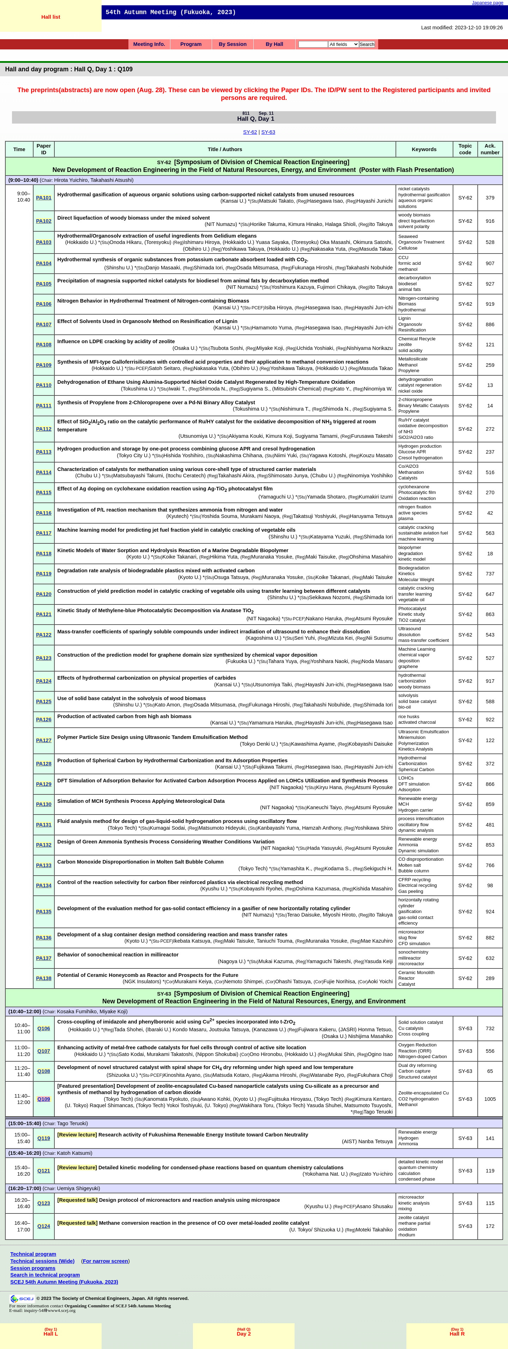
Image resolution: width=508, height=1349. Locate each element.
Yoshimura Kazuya (292, 287)
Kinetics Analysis (415, 749)
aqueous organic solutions (415, 203)
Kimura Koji (279, 436)
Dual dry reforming (417, 1065)
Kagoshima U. (263, 638)
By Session (233, 44)
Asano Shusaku (375, 1206)
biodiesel (407, 283)
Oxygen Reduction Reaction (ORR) (417, 1047)
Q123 (43, 1203)
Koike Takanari (179, 557)
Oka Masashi (335, 242)
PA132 (44, 845)
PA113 (44, 452)
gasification (410, 911)
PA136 (44, 938)
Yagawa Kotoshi (327, 455)
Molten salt (409, 865)
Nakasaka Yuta (328, 249)
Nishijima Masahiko (370, 1036)
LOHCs (405, 778)
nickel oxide (410, 391)
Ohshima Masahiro (371, 557)
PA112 (44, 429)
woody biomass (414, 214)
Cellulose (407, 248)
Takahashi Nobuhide (369, 267)
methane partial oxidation (414, 1226)
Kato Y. (342, 389)
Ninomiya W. (378, 389)
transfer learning (415, 594)
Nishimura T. (294, 409)
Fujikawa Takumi (273, 767)
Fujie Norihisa (339, 981)
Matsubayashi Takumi (138, 475)
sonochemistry (413, 952)
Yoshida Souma (219, 516)
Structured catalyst (417, 1077)
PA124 (44, 681)
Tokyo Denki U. (259, 744)
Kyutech (177, 516)
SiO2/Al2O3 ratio (415, 437)
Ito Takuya (381, 224)
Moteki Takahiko (374, 1229)
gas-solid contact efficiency (415, 920)
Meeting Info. (149, 44)
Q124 (43, 1226)
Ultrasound (409, 628)
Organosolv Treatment (421, 242)
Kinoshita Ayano (181, 1075)
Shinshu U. (118, 267)
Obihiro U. (196, 249)
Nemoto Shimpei (243, 981)
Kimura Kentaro (373, 1099)
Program (190, 44)
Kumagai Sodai (167, 828)
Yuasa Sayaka (272, 242)
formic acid (409, 263)
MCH (403, 804)
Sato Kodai (131, 1054)
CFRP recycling (414, 879)
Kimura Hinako (305, 224)
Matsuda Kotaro (230, 1075)
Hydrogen (408, 1138)
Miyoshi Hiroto (339, 915)
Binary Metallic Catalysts (423, 405)
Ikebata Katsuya (191, 941)
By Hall (274, 44)
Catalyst (406, 984)
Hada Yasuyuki (324, 848)
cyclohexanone (413, 486)
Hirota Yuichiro (70, 180)
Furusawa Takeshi (372, 436)
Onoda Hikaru (125, 242)
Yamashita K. (295, 868)
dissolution (409, 634)
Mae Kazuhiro (377, 941)
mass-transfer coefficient (423, 640)
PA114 (44, 472)
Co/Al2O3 (408, 466)
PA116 (44, 513)
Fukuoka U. (240, 661)
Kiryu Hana (329, 787)
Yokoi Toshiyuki (184, 1105)
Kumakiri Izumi (376, 497)
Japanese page (487, 2)
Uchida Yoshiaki (315, 348)
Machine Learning (416, 649)
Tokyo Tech (122, 828)
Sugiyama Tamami (316, 436)
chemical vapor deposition (414, 657)
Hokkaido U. (81, 242)
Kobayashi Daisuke (371, 744)
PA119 (44, 574)
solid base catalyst (417, 701)
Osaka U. (185, 348)
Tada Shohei (128, 1029)
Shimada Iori (208, 267)
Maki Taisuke (320, 557)
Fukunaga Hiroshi (312, 267)
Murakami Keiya (193, 981)
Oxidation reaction (417, 498)
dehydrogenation (415, 379)
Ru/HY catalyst (413, 420)
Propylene (408, 370)
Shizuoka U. (122, 1075)
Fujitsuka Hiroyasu (289, 1099)
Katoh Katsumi (74, 1153)
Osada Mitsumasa (257, 267)
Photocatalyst (412, 608)
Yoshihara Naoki (329, 661)
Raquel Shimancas (111, 1105)
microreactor (411, 932)
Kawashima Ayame (313, 744)
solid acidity (410, 350)
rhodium (406, 1234)
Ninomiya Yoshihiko (370, 475)
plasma (405, 518)
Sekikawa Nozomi (329, 597)
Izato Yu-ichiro (376, 1174)
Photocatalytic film (417, 492)
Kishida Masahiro (373, 888)
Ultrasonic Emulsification (423, 731)
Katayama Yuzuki (330, 536)
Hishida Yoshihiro (183, 455)
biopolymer (409, 547)
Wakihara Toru (256, 1105)
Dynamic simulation (418, 850)
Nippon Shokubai (217, 1054)
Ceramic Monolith (416, 972)
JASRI (347, 1029)
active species (413, 512)
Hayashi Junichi (375, 201)
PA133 (44, 865)
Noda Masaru (377, 661)
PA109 (44, 365)
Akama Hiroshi (279, 1075)
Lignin (404, 318)
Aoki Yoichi (380, 981)
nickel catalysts (414, 188)
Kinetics (406, 573)
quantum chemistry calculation (417, 1170)
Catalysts (407, 477)
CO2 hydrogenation (418, 1099)
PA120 (44, 594)
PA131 (44, 825)
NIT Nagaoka (263, 618)
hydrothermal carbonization (412, 678)
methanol (407, 269)
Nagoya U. (231, 961)
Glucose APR (412, 451)
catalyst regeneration (419, 385)
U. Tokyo (77, 1105)
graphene (408, 666)
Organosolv (410, 324)
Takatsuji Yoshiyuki (314, 516)
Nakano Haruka (324, 618)
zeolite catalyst (413, 1217)
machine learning (416, 539)
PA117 (44, 533)
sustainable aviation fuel (423, 533)
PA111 (44, 405)
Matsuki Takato (276, 201)
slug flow (407, 937)
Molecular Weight (416, 579)
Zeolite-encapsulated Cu (423, 1093)
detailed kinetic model (420, 1161)
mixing (405, 1208)
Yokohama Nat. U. (325, 1174)
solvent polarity (413, 226)
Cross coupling (413, 1034)
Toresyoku (158, 242)
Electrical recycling (417, 885)
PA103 (44, 242)
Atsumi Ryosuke (374, 618)
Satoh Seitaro (164, 368)
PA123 (44, 658)
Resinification (412, 330)
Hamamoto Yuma (272, 327)
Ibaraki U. (158, 1029)
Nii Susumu (379, 638)
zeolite (405, 344)
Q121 (43, 1171)
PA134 (44, 885)
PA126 (44, 719)
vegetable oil (411, 599)
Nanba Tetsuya (375, 1141)
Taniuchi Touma (274, 941)
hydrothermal (411, 309)
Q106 (43, 1028)
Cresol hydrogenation (420, 457)
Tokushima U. (138, 389)
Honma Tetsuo (374, 1029)
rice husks (408, 716)
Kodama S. (337, 868)
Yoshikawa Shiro (374, 828)
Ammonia (408, 844)
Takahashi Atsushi (111, 180)
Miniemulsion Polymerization (413, 740)
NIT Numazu (220, 224)
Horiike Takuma (267, 224)
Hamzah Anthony (321, 828)
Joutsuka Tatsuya (229, 1029)
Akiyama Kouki (246, 436)
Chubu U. (88, 475)
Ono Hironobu (265, 1054)
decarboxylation (414, 277)
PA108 (44, 344)
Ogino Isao (380, 1054)
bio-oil (404, 707)
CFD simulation (414, 943)
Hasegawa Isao (325, 201)
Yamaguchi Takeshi (328, 961)
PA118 (44, 553)
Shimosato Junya (287, 475)
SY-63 (268, 132)
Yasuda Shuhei (324, 1105)
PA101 (44, 198)
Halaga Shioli (340, 224)
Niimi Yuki (285, 455)
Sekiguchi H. (378, 868)
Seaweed (408, 236)
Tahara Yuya (282, 661)
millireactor (409, 958)
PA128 (44, 763)
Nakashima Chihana (239, 455)
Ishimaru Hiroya (201, 242)
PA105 (44, 284)
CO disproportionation (420, 859)
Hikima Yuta (223, 557)
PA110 (44, 385)
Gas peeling (410, 891)
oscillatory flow (413, 824)
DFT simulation (413, 784)
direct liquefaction (416, 220)
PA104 (44, 263)
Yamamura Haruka (270, 723)
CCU (403, 257)
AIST (349, 1141)
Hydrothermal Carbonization (412, 760)
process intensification (421, 818)
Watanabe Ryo (327, 1075)
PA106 (44, 304)
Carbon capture (414, 1071)
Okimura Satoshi (372, 242)
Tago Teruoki (378, 1112)
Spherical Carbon (416, 769)
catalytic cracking (416, 527)
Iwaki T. (177, 389)
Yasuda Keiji (378, 961)
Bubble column (413, 870)
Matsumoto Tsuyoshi (367, 1105)
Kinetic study (411, 614)
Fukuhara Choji (375, 1075)
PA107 (44, 324)
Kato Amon (167, 705)
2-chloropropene (415, 399)
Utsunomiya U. (197, 436)
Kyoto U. (138, 557)
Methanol (407, 365)
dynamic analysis (416, 830)
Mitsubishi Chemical (297, 389)
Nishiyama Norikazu (370, 348)
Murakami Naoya (259, 516)
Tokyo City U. (134, 455)
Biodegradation (414, 568)
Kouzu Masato (376, 455)
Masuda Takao (376, 249)
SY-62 (250, 132)
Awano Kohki (215, 1099)
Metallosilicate (413, 359)
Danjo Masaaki (163, 267)
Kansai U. (233, 201)
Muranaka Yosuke (271, 557)
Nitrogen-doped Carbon (422, 1056)
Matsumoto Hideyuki (222, 828)
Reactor (406, 978)
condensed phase (416, 1179)
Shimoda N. (212, 389)
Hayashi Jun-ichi (374, 307)
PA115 (44, 492)
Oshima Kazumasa (317, 888)
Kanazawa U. (269, 1029)
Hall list (50, 17)
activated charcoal (417, 722)
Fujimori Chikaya (336, 287)
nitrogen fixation (414, 506)
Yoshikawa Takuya (243, 249)
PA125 (44, 701)
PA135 (44, 911)
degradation (410, 553)
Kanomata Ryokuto (166, 1099)
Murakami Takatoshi (170, 1054)
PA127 (44, 740)
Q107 (43, 1051)
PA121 (44, 614)
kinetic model (411, 559)
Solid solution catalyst (420, 1022)
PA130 (44, 804)
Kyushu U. (214, 888)
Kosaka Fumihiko (77, 1011)
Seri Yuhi (304, 638)
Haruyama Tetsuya (371, 516)
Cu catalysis (410, 1028)
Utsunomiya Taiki (272, 684)
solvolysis (408, 695)
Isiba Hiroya (278, 307)
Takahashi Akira (236, 475)
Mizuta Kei (340, 638)
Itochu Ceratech (186, 475)
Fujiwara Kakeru (316, 1029)
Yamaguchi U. (276, 497)
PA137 (44, 958)
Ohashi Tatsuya (293, 981)
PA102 (44, 221)
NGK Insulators (142, 981)
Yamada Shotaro (326, 497)
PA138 (44, 978)
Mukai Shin (341, 1054)
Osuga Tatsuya (231, 577)
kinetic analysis (414, 1203)
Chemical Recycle (417, 338)
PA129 (44, 784)
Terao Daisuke (303, 915)
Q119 (43, 1138)
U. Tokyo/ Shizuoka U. (316, 1229)
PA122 (44, 635)
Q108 (43, 1071)
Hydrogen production (419, 446)
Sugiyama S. (254, 389)
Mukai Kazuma (276, 961)
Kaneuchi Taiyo (324, 807)
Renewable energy (417, 798)
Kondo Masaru (189, 1029)
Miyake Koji (269, 348)
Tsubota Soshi (226, 348)
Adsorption (409, 789)
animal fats (409, 289)
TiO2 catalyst (411, 620)
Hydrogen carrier (415, 810)
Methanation (411, 472)
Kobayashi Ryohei (261, 888)
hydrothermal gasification (424, 194)
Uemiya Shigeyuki (77, 1188)
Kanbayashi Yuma (278, 828)
